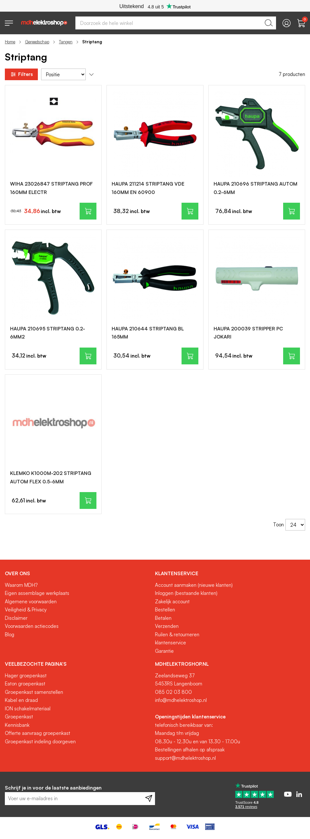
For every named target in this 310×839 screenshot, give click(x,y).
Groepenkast (19, 717)
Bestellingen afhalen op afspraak (190, 750)
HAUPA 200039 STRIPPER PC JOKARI (248, 333)
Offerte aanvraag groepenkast (37, 733)
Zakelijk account (172, 601)
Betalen (163, 618)
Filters (21, 74)
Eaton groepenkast (25, 684)
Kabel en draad (21, 700)
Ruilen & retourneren (177, 634)
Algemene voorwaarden (31, 601)
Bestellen (165, 610)
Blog (9, 634)
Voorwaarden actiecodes (32, 626)
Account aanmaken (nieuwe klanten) (194, 585)
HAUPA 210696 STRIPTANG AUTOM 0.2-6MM (255, 188)
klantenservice (170, 643)
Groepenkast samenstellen (34, 692)
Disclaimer (16, 618)
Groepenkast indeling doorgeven (40, 741)
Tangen (65, 41)
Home (10, 41)
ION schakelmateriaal (27, 708)
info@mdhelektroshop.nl (181, 700)
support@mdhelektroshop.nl (185, 758)
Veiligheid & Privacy (26, 610)
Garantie (164, 651)
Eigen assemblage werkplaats (37, 593)
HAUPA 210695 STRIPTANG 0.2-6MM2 (47, 333)
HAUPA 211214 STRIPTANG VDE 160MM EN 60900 (148, 188)
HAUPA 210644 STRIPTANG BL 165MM (148, 333)
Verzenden (167, 626)
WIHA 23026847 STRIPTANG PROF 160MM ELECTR (51, 188)
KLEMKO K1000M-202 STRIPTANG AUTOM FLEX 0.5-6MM (50, 477)
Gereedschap (37, 41)
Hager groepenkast (26, 675)
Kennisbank (17, 725)
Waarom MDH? (21, 585)
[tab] (77, 573)
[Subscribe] (149, 798)
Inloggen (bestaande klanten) (186, 593)
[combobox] (175, 22)
